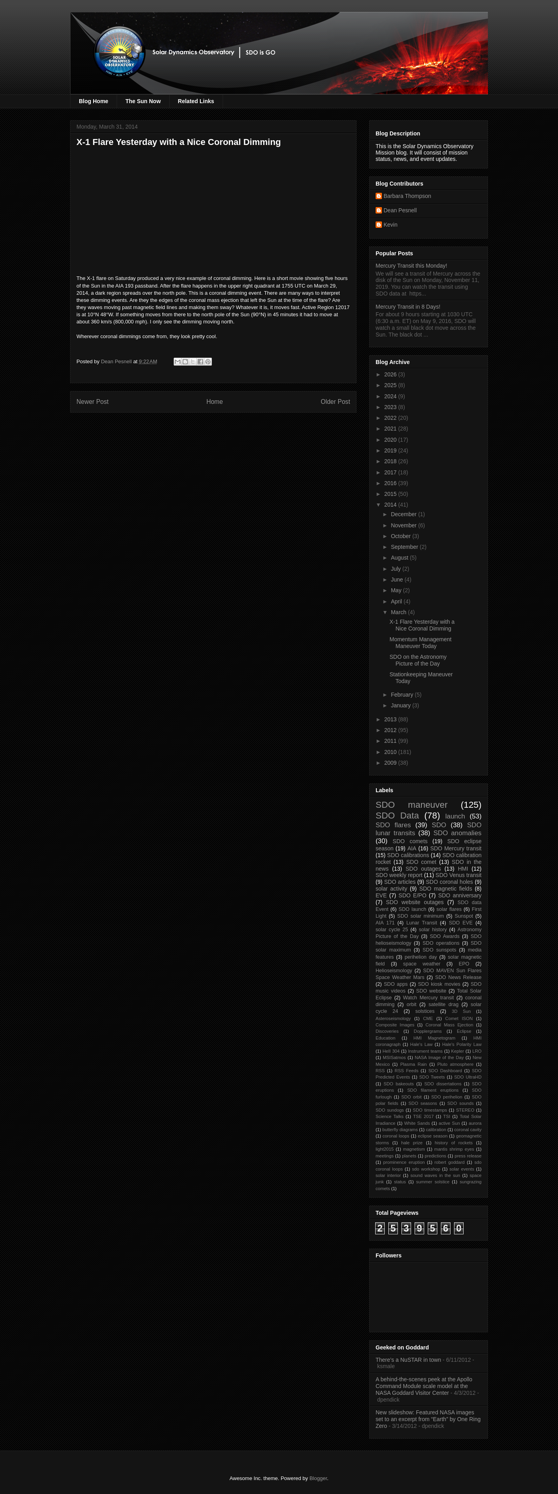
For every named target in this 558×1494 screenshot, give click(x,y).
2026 (391, 374)
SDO (439, 825)
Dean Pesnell (400, 210)
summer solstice (433, 1181)
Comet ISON (459, 1018)
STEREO (465, 1110)
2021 (391, 428)
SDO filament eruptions (432, 1090)
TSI (446, 1116)
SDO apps (396, 984)
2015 (391, 494)
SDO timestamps (430, 1110)
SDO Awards (445, 936)
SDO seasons (423, 1103)
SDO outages (423, 868)
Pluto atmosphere (455, 1064)
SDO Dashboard (445, 1070)
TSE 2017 (423, 1116)
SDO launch (412, 909)
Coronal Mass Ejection (449, 1024)
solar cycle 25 (392, 929)
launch (455, 816)
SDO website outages (415, 902)
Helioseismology (394, 970)
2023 (391, 407)
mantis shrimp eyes (454, 1149)
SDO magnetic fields (445, 888)
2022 (391, 418)
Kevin (390, 224)
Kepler (457, 1051)
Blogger (318, 1478)
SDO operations (441, 943)
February (403, 694)
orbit (412, 1004)
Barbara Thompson (407, 196)
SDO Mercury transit (456, 848)
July (396, 569)
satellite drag (443, 1004)
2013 (391, 719)
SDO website (431, 991)
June (397, 579)
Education (385, 1038)
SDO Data (397, 815)
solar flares (449, 909)
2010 (391, 752)
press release (468, 1155)
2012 (391, 730)
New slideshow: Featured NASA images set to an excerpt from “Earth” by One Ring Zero (428, 1419)
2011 (391, 741)
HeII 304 (390, 1051)
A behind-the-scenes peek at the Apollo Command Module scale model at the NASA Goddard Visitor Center (424, 1386)
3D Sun (461, 1011)
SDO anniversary (460, 895)
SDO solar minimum (420, 916)
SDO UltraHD (468, 1077)
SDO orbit (411, 1097)
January (401, 705)
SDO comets (410, 841)
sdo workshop (426, 1169)
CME (428, 1018)
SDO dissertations (442, 1083)
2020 (391, 440)
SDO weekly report (399, 875)
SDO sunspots (439, 950)
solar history (433, 929)
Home (214, 401)
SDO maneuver (412, 805)
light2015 (385, 1149)
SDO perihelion (446, 1097)
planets (409, 1155)
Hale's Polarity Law (462, 1044)
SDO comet (421, 862)
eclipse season (433, 1136)
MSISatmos (394, 1057)
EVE (381, 895)
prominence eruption (404, 1162)
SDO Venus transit (459, 875)
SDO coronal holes (449, 882)
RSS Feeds (407, 1070)
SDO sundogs (390, 1110)
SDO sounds (460, 1103)
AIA (412, 848)
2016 (391, 483)
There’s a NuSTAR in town (408, 1360)
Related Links (196, 101)
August (400, 557)
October (401, 536)
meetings (385, 1155)
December (404, 514)
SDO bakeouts (399, 1083)
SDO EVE (461, 923)
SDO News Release (458, 977)
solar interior (388, 1175)
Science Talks (389, 1116)
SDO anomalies (457, 833)
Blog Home (93, 101)
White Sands (417, 1123)
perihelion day (421, 957)
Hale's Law (421, 1044)
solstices (425, 1011)
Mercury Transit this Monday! (411, 265)
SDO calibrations (408, 855)
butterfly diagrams (400, 1129)
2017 (391, 472)
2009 (391, 763)
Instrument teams (425, 1051)
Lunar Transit (421, 923)
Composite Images (395, 1024)
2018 (391, 461)
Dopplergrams (428, 1031)
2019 (391, 450)
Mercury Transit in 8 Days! (408, 306)
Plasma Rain (413, 1064)
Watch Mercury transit (428, 998)
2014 (391, 504)
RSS (380, 1070)
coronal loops (395, 1136)
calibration (436, 1129)
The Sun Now (143, 101)
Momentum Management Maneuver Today (421, 642)
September (405, 547)
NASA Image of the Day (439, 1057)
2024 (391, 396)
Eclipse (464, 1031)
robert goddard (450, 1162)
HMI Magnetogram (434, 1038)
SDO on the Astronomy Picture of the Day (418, 660)
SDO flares (393, 825)
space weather (422, 964)
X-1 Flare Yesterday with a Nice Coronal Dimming (422, 625)
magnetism (414, 1149)
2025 (391, 385)
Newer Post (92, 401)
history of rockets (454, 1142)
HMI (463, 868)
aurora (475, 1123)
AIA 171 (385, 923)
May (397, 590)
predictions (435, 1155)
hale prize (412, 1142)
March (399, 612)
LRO (477, 1051)
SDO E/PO (413, 895)
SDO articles (399, 882)
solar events (462, 1169)
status (400, 1181)
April (397, 601)
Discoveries (387, 1031)
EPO (464, 964)
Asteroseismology (393, 1018)
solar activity (391, 888)
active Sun (449, 1123)
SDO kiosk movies (439, 984)
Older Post (335, 401)
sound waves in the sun (435, 1175)
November (404, 525)
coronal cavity (468, 1129)
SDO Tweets (432, 1077)
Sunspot (464, 916)
